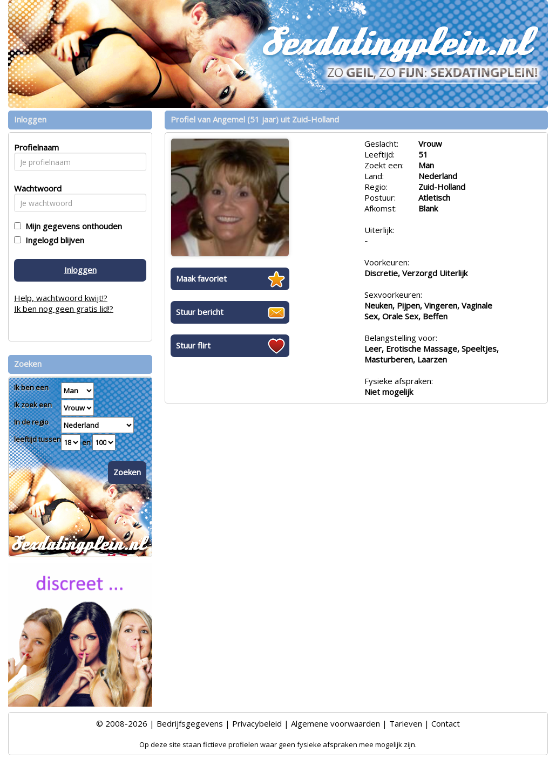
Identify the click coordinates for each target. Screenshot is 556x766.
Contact (445, 723)
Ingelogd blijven (52, 240)
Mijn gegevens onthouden (71, 226)
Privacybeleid (257, 723)
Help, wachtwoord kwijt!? (60, 297)
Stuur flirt (193, 345)
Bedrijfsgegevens (190, 723)
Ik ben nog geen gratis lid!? (63, 308)
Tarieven (405, 723)
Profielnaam (35, 147)
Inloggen (80, 269)
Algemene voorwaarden (335, 723)
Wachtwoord (35, 188)
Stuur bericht (199, 311)
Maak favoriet (201, 278)
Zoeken (127, 472)
